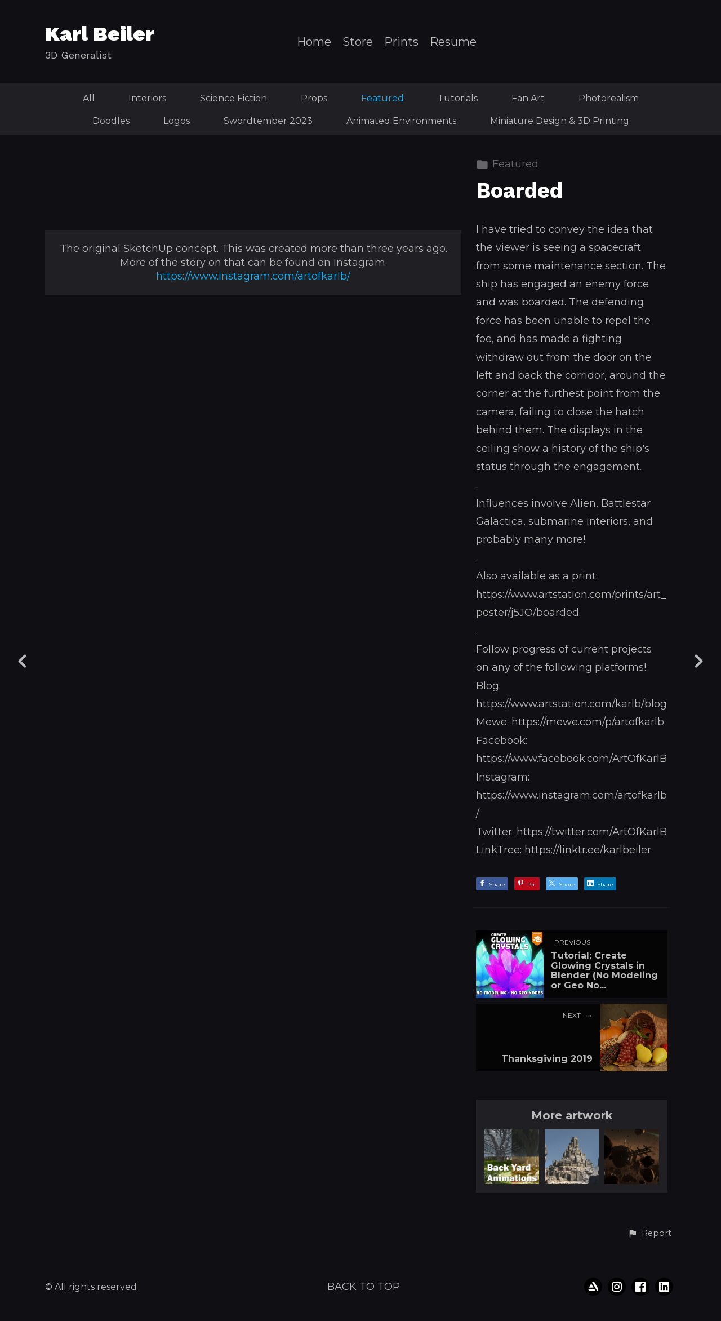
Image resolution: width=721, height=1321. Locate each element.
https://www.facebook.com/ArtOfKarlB (571, 758)
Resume (453, 42)
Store (357, 42)
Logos (176, 121)
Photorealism (608, 98)
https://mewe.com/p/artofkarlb (587, 722)
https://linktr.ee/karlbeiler (587, 850)
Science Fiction (233, 98)
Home (314, 42)
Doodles (111, 121)
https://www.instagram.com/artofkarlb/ (253, 950)
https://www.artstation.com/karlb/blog (571, 704)
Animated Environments (401, 121)
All (89, 98)
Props (314, 98)
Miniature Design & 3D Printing (559, 121)
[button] (649, 1233)
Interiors (147, 98)
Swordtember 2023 (268, 121)
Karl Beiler (99, 34)
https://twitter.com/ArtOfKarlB (592, 832)
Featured (382, 98)
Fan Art (528, 98)
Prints (401, 42)
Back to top (363, 1286)
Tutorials (458, 98)
